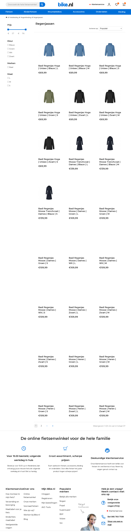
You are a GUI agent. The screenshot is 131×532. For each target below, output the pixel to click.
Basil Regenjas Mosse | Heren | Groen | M (110, 353)
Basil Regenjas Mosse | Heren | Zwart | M (110, 400)
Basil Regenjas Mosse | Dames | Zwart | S (49, 353)
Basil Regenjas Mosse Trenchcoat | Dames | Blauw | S (48, 212)
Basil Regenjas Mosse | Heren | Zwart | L (79, 400)
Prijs (9, 25)
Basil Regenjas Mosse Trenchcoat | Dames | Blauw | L (78, 162)
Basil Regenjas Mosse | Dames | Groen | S (49, 259)
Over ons (29, 481)
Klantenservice (15, 481)
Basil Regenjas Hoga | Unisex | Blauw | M (78, 67)
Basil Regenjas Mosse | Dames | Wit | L (79, 259)
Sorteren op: (95, 28)
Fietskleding (13, 17)
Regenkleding (26, 17)
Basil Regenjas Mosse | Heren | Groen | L (79, 353)
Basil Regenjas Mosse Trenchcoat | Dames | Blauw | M (109, 162)
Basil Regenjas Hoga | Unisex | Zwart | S (48, 161)
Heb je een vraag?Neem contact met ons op (112, 484)
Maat (10, 74)
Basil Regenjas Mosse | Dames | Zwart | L (79, 306)
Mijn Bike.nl (48, 481)
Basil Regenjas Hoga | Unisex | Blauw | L (48, 67)
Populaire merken (65, 482)
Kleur (10, 41)
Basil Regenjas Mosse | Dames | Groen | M (110, 210)
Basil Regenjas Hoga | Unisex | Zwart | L (78, 114)
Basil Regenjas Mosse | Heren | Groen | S (49, 400)
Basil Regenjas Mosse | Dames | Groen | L (79, 210)
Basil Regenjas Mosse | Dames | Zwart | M (110, 306)
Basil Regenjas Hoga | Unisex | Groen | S (48, 114)
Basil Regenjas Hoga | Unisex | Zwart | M (109, 114)
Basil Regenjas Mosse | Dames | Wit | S (49, 306)
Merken (11, 63)
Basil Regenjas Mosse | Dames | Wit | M (110, 259)
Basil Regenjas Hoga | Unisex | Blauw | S (109, 67)
